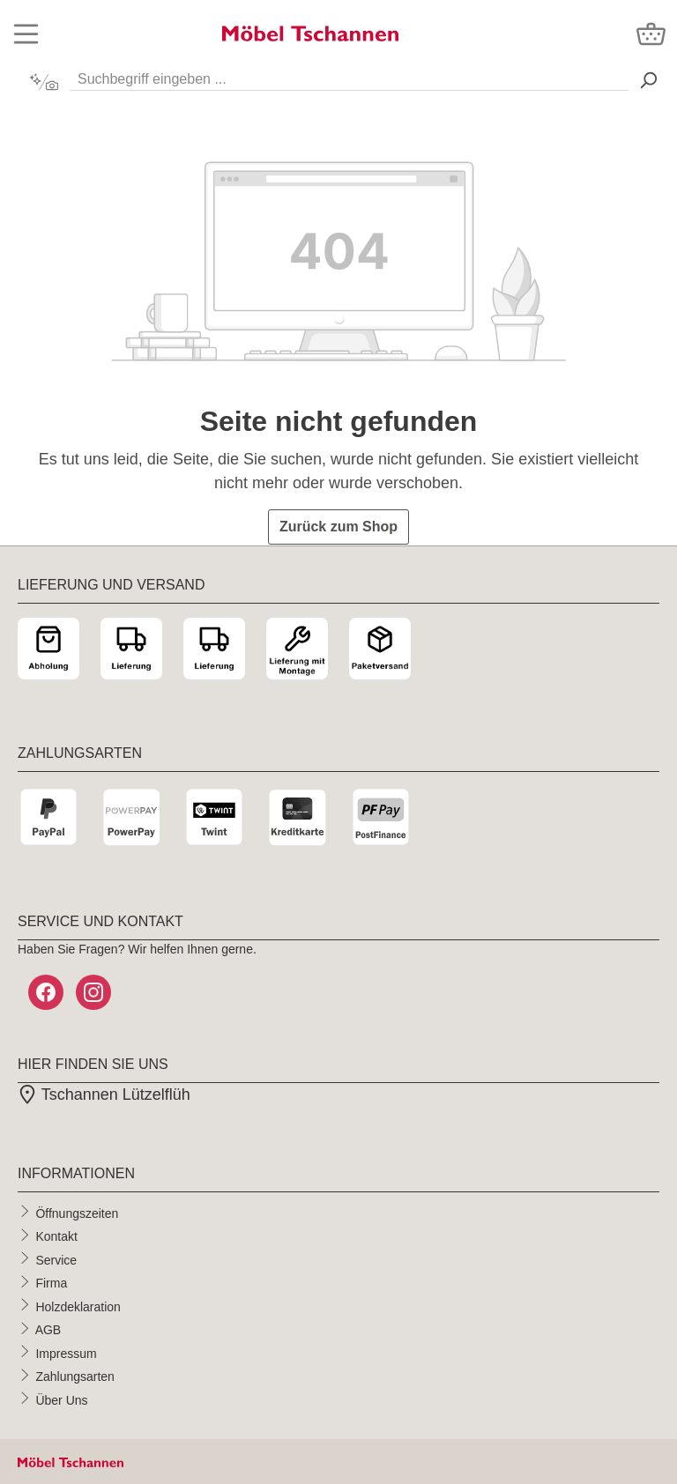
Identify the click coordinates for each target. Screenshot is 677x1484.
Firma (51, 1283)
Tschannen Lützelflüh (104, 1094)
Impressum (65, 1353)
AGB (48, 1330)
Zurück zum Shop (338, 526)
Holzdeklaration (78, 1306)
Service (56, 1259)
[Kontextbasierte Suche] (44, 82)
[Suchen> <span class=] (648, 80)
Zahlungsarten (75, 1376)
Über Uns (61, 1399)
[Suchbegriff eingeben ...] (349, 75)
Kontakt (56, 1236)
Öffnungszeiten (76, 1213)
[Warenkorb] (651, 33)
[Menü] (26, 33)
